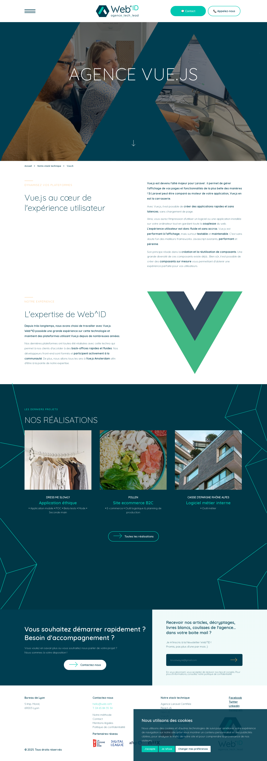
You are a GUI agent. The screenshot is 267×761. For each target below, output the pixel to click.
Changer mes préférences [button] (193, 748)
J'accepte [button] (149, 748)
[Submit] (233, 660)
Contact (98, 719)
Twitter (233, 701)
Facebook (235, 697)
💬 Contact (188, 11)
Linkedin (234, 706)
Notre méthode (102, 714)
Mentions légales (103, 723)
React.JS (166, 708)
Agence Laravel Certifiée (176, 704)
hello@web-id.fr (102, 704)
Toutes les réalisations (139, 536)
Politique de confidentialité (109, 727)
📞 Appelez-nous (224, 11)
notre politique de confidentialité (215, 674)
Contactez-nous (90, 665)
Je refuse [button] (166, 748)
